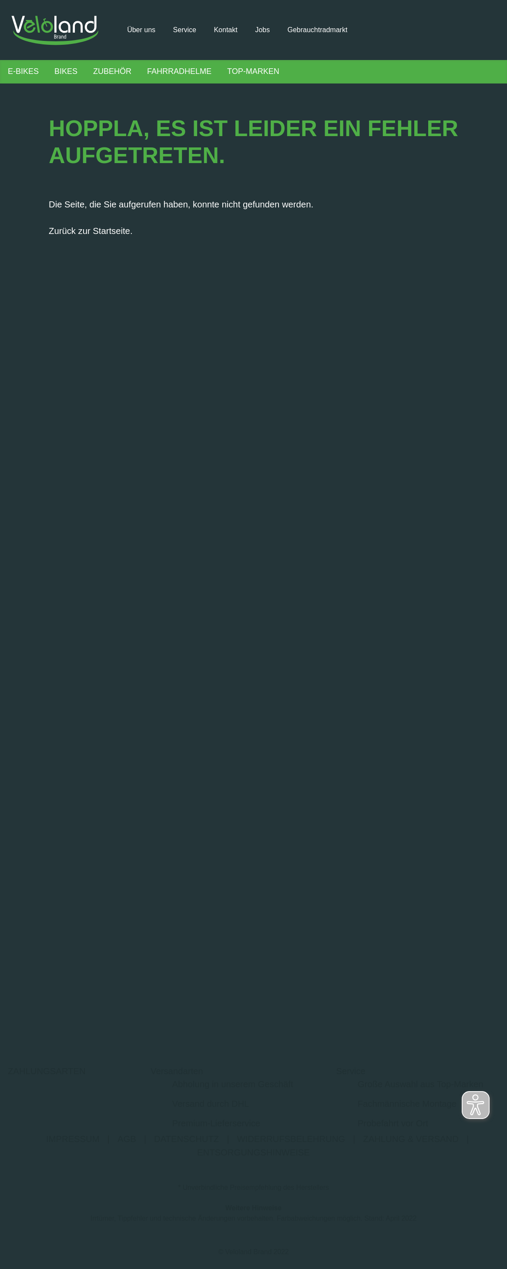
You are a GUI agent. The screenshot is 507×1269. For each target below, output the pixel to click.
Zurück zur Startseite (89, 233)
